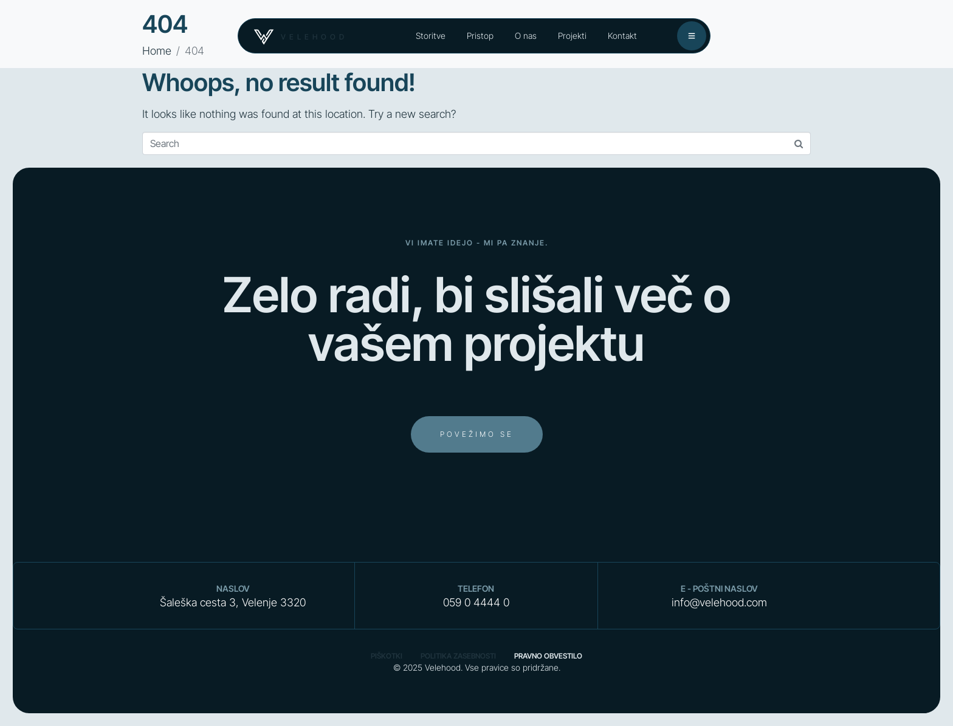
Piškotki (386, 655)
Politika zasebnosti (458, 655)
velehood (314, 36)
